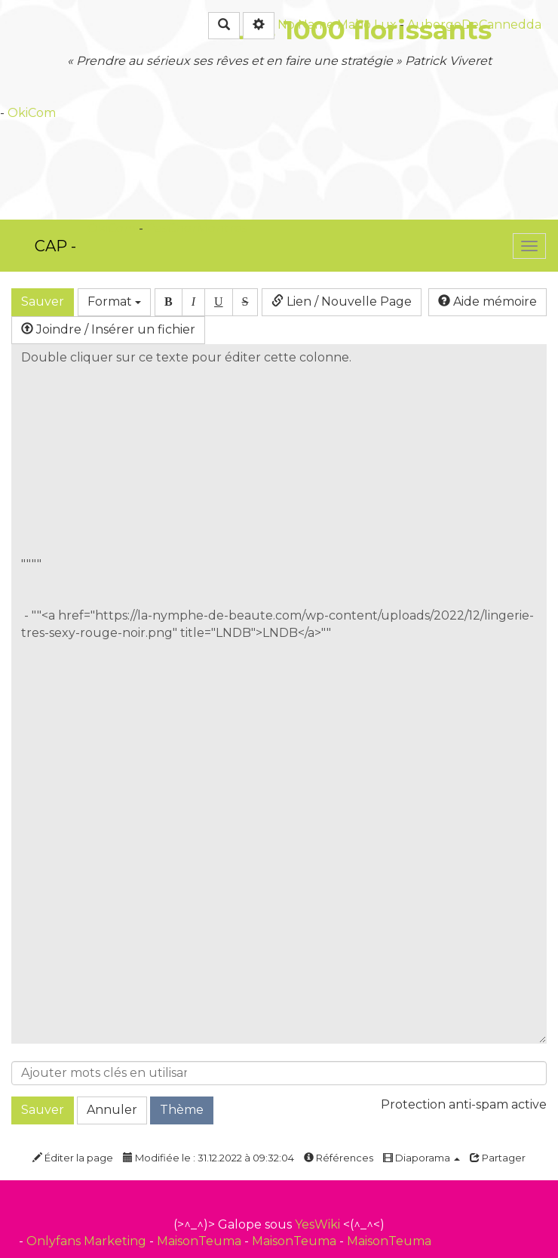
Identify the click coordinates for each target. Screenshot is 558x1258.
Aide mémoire (487, 301)
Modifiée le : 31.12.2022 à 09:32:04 (208, 1158)
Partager (498, 1158)
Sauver (42, 301)
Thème (182, 1110)
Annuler (112, 1110)
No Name (305, 24)
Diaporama (421, 1158)
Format (114, 301)
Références (338, 1158)
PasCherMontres (196, 228)
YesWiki (317, 1224)
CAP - (55, 246)
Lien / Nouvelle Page (341, 301)
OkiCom (32, 113)
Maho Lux (367, 24)
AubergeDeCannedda (474, 24)
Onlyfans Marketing (87, 1241)
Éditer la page (72, 1158)
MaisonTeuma (200, 1241)
